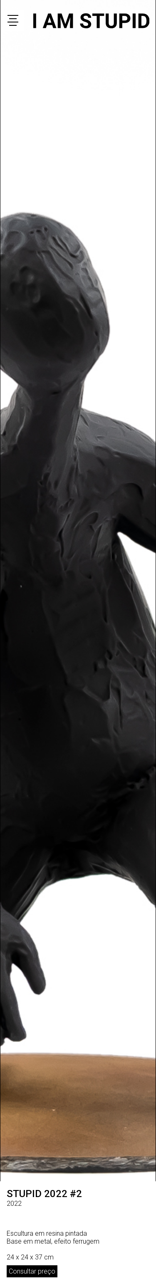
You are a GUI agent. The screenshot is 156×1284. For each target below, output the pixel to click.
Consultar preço (32, 1271)
